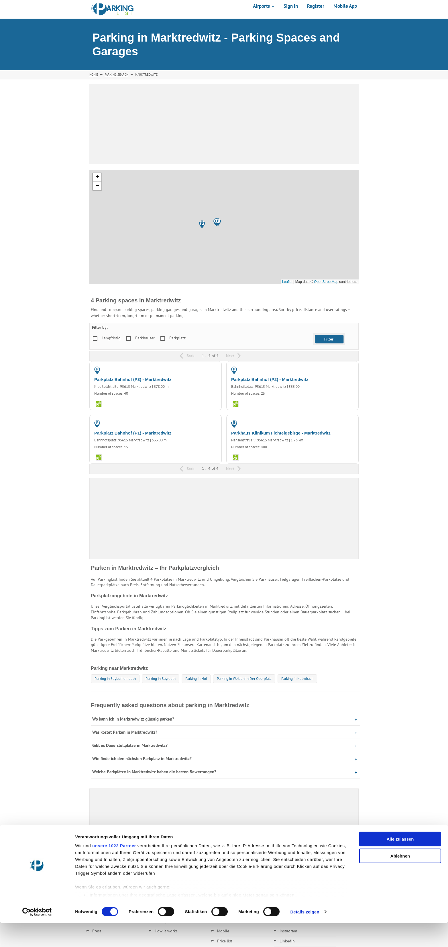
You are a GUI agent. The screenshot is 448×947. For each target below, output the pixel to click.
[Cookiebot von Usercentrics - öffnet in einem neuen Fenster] (37, 936)
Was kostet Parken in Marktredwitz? (124, 732)
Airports (263, 6)
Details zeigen (304, 935)
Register (315, 6)
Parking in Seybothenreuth (115, 678)
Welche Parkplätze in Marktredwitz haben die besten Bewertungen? (154, 771)
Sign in (291, 6)
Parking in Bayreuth (161, 678)
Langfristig (111, 338)
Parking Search (116, 75)
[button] (202, 224)
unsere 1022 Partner (114, 869)
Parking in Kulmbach (297, 678)
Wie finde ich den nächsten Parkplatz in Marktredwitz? (142, 758)
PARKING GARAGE (337, 424)
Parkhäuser (145, 338)
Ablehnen (400, 879)
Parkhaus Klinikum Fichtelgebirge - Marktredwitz (281, 433)
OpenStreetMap (326, 282)
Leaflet (287, 282)
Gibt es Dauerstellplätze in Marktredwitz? (130, 745)
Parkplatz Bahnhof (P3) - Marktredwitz (132, 379)
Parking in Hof (196, 678)
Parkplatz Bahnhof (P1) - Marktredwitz (132, 433)
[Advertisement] (224, 124)
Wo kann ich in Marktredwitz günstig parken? (133, 719)
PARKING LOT (204, 370)
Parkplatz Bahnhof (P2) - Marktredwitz (269, 379)
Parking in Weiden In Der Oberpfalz (244, 678)
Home (93, 75)
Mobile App (345, 6)
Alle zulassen (400, 863)
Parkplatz (177, 338)
